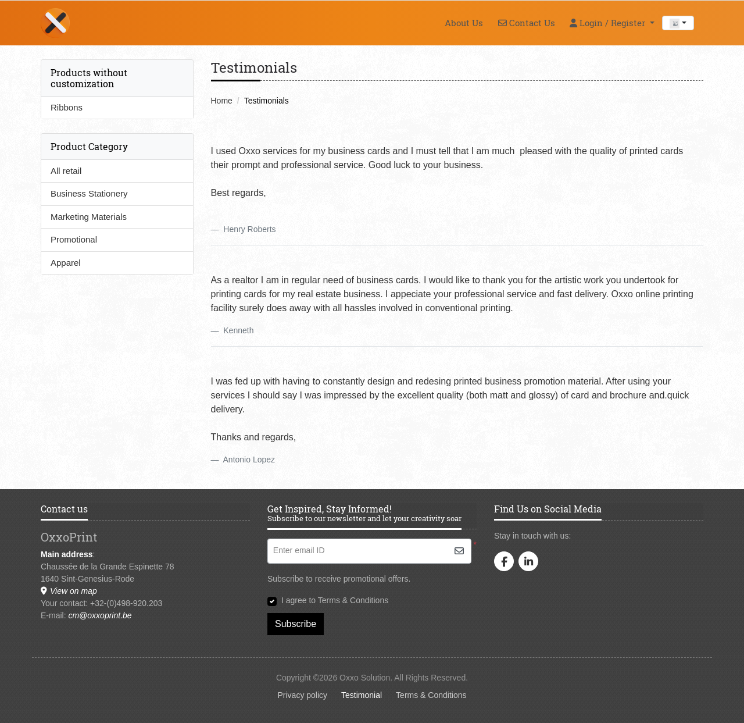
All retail (66, 171)
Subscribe (295, 624)
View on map (69, 591)
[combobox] (678, 23)
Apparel (66, 263)
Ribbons (67, 107)
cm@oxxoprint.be (99, 615)
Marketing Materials (89, 217)
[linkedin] (528, 561)
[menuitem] (464, 23)
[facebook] (504, 561)
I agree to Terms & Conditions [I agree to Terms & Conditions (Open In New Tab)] (334, 600)
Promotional (74, 239)
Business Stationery (89, 193)
